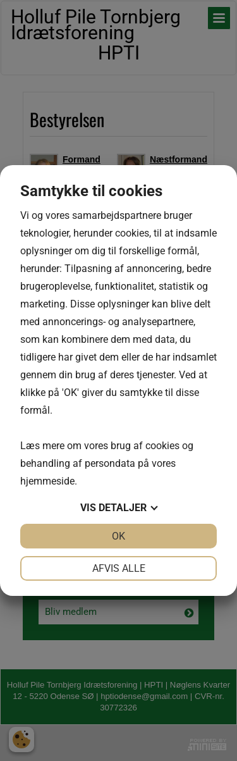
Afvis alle (118, 568)
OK (118, 536)
